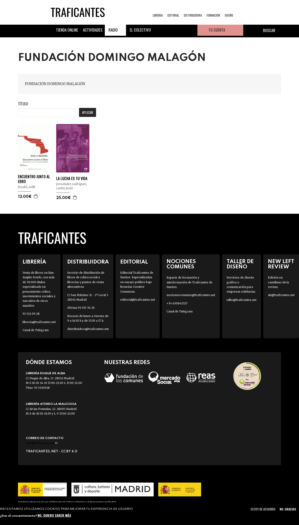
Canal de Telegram (36, 330)
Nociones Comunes (181, 264)
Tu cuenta (216, 30)
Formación (213, 15)
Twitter (169, 30)
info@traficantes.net (41, 443)
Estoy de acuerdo (263, 509)
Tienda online (67, 30)
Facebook (158, 30)
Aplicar (87, 112)
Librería (34, 262)
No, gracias (288, 509)
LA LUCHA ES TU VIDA (71, 178)
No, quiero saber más (54, 515)
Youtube (191, 30)
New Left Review (281, 264)
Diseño (229, 15)
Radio (113, 30)
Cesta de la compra (235, 30)
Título (23, 104)
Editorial (173, 15)
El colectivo (140, 30)
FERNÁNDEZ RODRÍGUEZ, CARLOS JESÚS (71, 186)
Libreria (158, 15)
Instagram (180, 30)
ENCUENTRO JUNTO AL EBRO (34, 179)
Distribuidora (193, 15)
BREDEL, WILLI (26, 187)
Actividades (93, 30)
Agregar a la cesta (36, 196)
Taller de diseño (240, 264)
